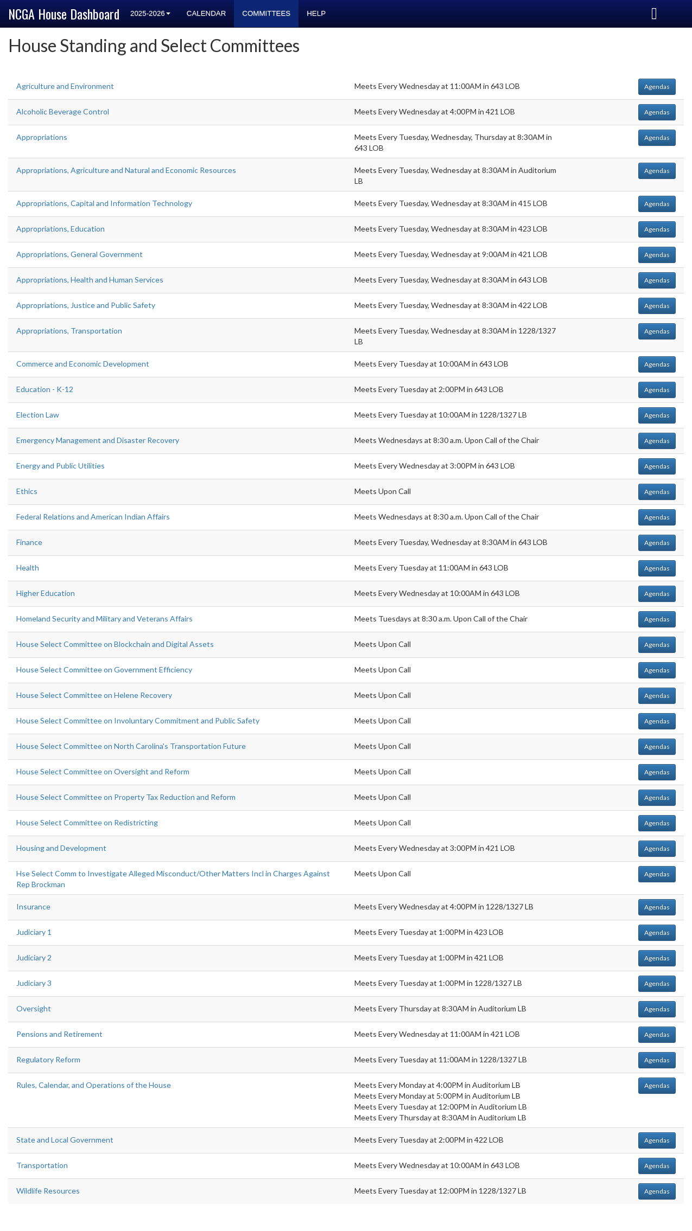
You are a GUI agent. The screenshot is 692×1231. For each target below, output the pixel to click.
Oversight (33, 1008)
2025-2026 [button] (150, 13)
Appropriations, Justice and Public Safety (85, 305)
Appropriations (41, 137)
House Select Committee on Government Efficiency (104, 669)
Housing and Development (61, 847)
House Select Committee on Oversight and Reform (102, 771)
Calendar (206, 13)
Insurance (33, 906)
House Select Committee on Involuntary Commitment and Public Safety (137, 720)
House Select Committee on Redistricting (87, 822)
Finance (29, 542)
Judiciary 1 (34, 932)
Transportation (42, 1165)
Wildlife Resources (48, 1190)
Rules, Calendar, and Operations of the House (93, 1084)
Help (316, 13)
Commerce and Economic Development (82, 363)
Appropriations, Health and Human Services (89, 279)
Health (27, 567)
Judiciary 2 (34, 957)
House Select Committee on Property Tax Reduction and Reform (126, 797)
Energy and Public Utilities (60, 465)
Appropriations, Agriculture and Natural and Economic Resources (126, 170)
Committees (266, 13)
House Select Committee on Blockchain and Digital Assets (115, 644)
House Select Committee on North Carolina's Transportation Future (131, 746)
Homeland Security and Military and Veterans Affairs (104, 618)
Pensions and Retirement (59, 1033)
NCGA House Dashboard (63, 13)
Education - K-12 (44, 389)
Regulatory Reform (48, 1059)
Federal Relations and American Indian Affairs (93, 516)
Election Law (37, 414)
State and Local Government (64, 1139)
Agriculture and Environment (65, 86)
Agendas (657, 86)
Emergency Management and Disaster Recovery (97, 440)
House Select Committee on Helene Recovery (94, 695)
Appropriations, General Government (79, 254)
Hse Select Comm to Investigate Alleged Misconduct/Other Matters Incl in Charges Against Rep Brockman (173, 879)
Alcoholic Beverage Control (62, 111)
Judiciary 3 (34, 983)
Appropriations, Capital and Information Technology (104, 203)
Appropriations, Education (60, 228)
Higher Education (45, 593)
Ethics (26, 491)
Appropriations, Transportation (69, 330)
